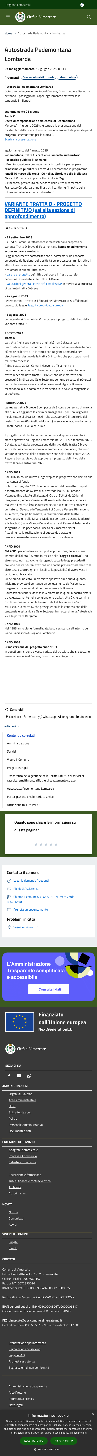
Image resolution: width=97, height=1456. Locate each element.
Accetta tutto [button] (33, 1440)
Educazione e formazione (25, 1174)
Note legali (16, 1404)
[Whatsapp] (29, 1076)
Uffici (12, 1106)
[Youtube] (19, 1076)
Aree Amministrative (22, 1100)
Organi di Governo (20, 1093)
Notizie (13, 1212)
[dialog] (48, 1433)
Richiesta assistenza (22, 1361)
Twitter (30, 716)
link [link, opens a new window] (85, 1432)
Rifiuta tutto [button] (64, 1440)
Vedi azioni (12, 726)
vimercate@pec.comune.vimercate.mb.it (35, 1320)
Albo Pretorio (17, 1392)
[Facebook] (9, 1076)
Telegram (65, 716)
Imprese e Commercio (23, 1156)
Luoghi (13, 1242)
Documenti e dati (20, 1131)
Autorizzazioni (18, 1193)
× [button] (92, 1414)
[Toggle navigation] (7, 16)
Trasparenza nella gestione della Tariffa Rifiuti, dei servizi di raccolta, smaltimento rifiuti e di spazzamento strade (45, 778)
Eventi (13, 1248)
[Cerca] (89, 17)
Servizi (11, 751)
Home (8, 33)
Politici (13, 1118)
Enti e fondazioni (20, 1112)
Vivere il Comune (18, 759)
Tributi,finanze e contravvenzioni (30, 1181)
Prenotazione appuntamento (27, 1342)
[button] (49, 1449)
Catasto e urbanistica (22, 1162)
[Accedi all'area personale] (82, 4)
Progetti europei (17, 767)
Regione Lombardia (18, 4)
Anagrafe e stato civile (23, 1149)
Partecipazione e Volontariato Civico (30, 796)
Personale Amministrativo (26, 1124)
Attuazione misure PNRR (23, 804)
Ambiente (15, 1187)
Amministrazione (18, 743)
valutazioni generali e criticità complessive (34, 283)
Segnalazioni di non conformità (29, 1367)
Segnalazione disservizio (24, 1349)
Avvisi (13, 1224)
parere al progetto (18, 274)
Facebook (13, 716)
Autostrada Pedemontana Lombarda (30, 788)
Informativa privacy (21, 1398)
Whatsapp (47, 716)
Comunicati (16, 1218)
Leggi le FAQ (17, 1355)
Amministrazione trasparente (28, 1386)
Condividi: (14, 709)
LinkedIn (83, 716)
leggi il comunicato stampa (45, 305)
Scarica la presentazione (20, 139)
